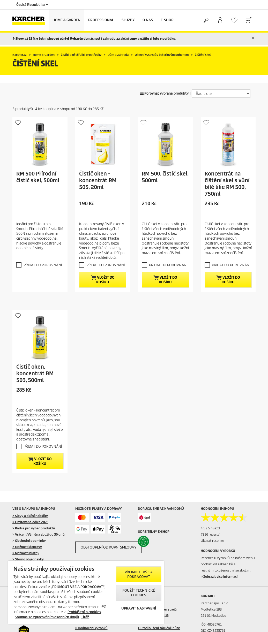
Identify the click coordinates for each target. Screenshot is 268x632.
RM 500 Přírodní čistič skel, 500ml (37, 177)
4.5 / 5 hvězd (210, 528)
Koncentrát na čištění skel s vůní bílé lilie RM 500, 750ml (227, 183)
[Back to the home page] (30, 20)
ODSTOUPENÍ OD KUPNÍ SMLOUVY (108, 547)
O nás (148, 20)
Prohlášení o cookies (84, 612)
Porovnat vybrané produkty (164, 93)
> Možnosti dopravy (27, 547)
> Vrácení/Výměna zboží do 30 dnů (38, 534)
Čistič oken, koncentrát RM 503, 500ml (35, 373)
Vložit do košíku (103, 279)
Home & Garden (66, 20)
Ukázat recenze (212, 541)
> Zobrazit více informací (219, 576)
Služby (128, 20)
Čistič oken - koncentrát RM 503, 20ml (97, 180)
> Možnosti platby (25, 553)
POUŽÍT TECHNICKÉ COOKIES (138, 592)
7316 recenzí (210, 534)
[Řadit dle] (221, 93)
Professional (101, 20)
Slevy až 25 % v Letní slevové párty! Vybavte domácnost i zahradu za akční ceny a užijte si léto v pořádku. (96, 38)
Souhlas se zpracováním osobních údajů (47, 617)
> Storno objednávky (28, 559)
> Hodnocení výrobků (91, 628)
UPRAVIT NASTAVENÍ (138, 608)
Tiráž (85, 617)
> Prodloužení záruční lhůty (159, 628)
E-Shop (167, 20)
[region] (86, 592)
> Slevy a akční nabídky (30, 516)
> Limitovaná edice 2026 (30, 522)
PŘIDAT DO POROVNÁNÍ (43, 265)
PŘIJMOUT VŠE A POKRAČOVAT (139, 574)
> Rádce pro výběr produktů (33, 528)
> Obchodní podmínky (29, 541)
